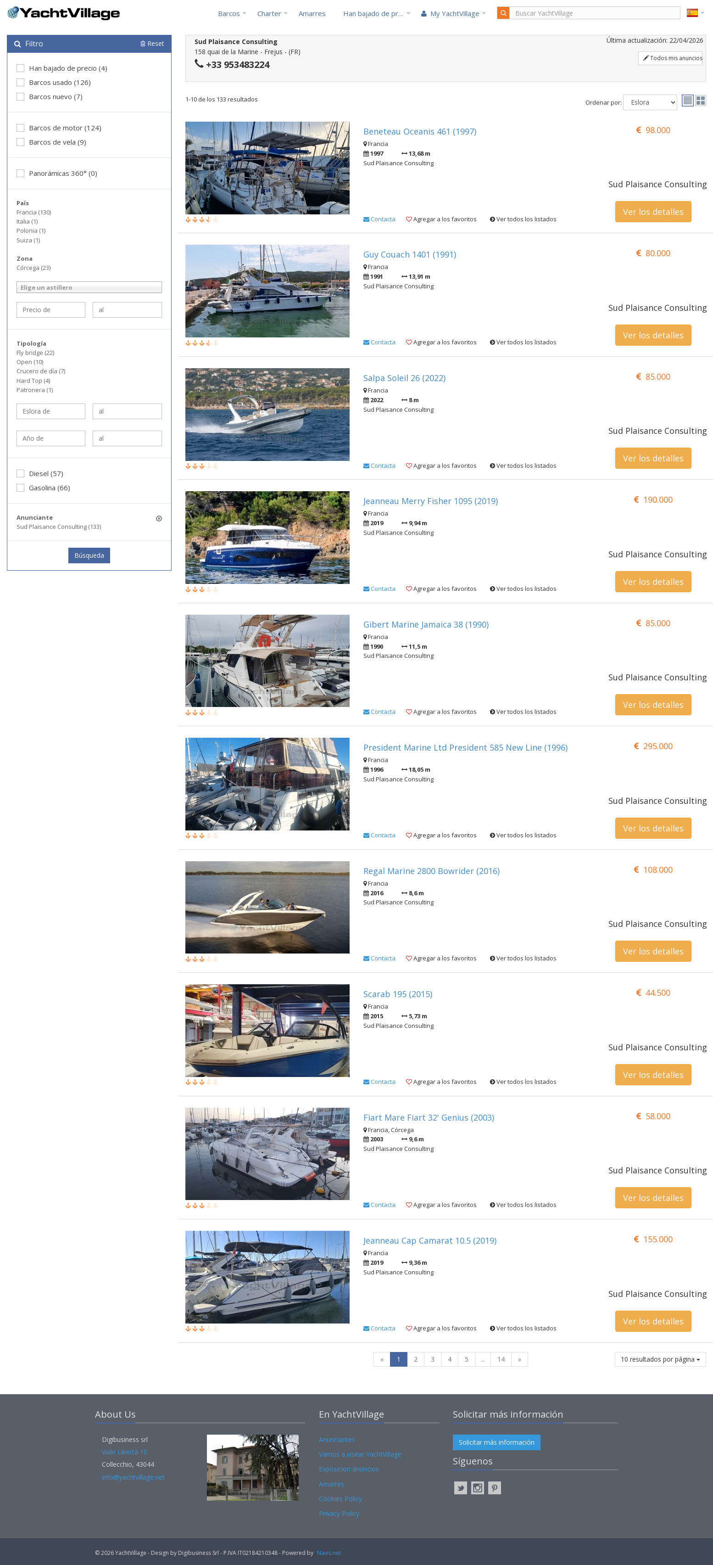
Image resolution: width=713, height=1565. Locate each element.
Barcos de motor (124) (59, 127)
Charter (269, 13)
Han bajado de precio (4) (62, 68)
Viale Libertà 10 (124, 1451)
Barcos (229, 13)
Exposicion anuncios (349, 1468)
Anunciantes (337, 1439)
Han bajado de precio (377, 13)
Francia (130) (34, 212)
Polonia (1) (31, 230)
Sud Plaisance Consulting (657, 184)
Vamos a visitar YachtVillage (360, 1454)
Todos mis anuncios (672, 58)
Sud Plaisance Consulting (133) (59, 526)
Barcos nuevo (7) (50, 96)
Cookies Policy (340, 1498)
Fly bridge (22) (35, 352)
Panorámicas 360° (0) (57, 173)
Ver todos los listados (523, 219)
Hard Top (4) (33, 380)
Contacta (379, 219)
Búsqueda (89, 555)
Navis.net (329, 1553)
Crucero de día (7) (41, 371)
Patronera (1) (35, 390)
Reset (152, 43)
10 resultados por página (660, 1359)
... (483, 1359)
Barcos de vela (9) (51, 141)
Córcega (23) (33, 268)
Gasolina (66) (43, 487)
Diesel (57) (40, 473)
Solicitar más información (497, 1442)
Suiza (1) (28, 240)
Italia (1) (27, 221)
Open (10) (30, 362)
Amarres (312, 13)
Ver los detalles (653, 211)
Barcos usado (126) (54, 82)
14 (501, 1359)
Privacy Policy (339, 1513)
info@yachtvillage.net (133, 1477)
